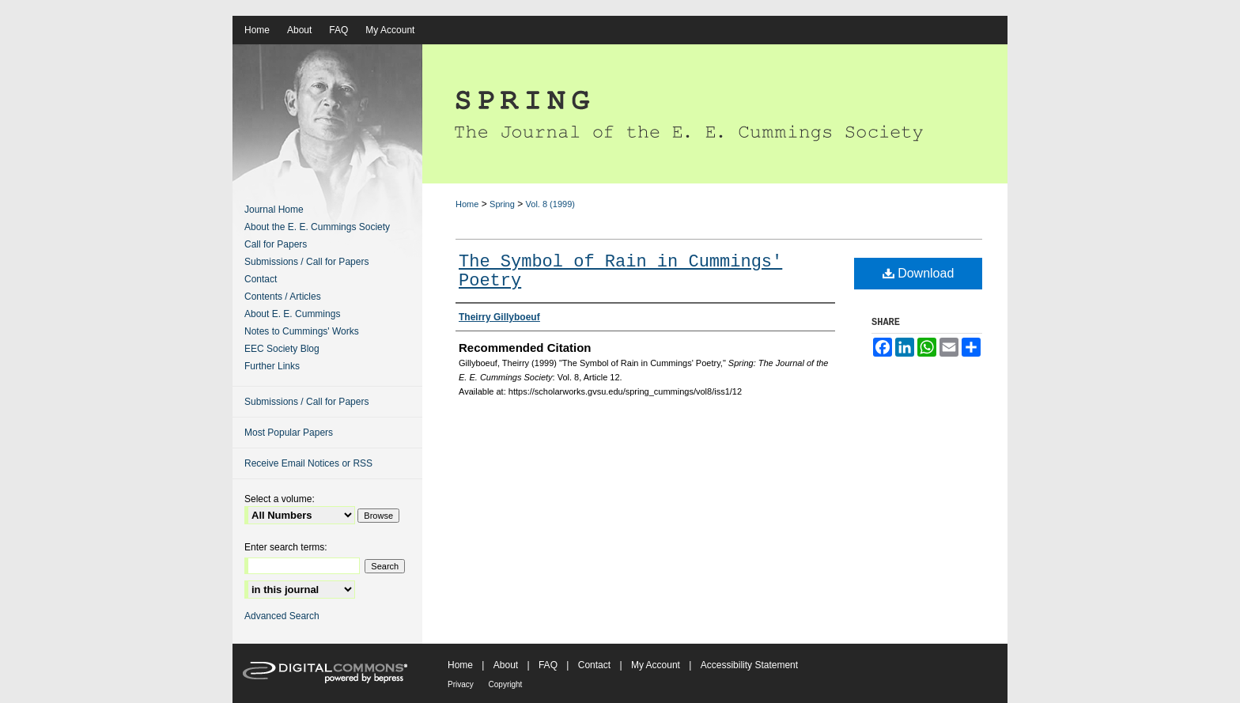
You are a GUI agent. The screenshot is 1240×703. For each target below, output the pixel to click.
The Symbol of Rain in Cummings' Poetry (620, 271)
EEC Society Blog (281, 348)
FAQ (549, 665)
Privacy (462, 684)
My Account (656, 665)
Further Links (272, 366)
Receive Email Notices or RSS (308, 463)
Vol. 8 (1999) (550, 204)
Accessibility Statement (749, 665)
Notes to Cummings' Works (301, 331)
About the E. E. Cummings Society (317, 226)
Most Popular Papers (288, 432)
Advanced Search (281, 616)
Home (467, 204)
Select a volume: (279, 499)
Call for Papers (275, 244)
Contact (260, 279)
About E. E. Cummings (292, 313)
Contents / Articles (282, 296)
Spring (502, 204)
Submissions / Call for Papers (306, 261)
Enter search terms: (285, 547)
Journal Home (274, 209)
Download (919, 273)
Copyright (506, 684)
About (507, 665)
